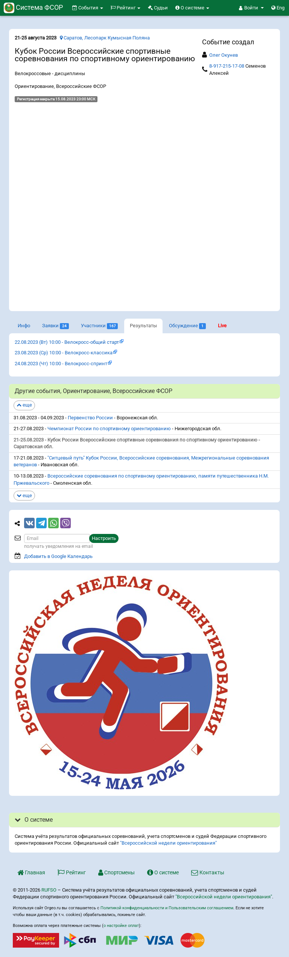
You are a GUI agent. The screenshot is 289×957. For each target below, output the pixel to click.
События (87, 8)
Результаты (143, 325)
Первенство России (90, 417)
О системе (192, 8)
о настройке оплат (121, 925)
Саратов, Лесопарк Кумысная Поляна (105, 38)
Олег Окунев (223, 55)
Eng (277, 8)
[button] (251, 8)
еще (24, 405)
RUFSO (48, 890)
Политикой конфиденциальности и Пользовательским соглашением (166, 908)
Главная (31, 872)
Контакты (207, 872)
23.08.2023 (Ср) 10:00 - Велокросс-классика (64, 352)
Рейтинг (125, 8)
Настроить (104, 538)
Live (222, 325)
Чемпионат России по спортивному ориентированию (109, 428)
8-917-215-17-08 (226, 66)
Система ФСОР (33, 7)
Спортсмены (116, 872)
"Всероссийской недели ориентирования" (168, 843)
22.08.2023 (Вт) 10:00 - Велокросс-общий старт (67, 342)
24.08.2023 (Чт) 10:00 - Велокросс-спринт (61, 363)
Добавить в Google (58, 556)
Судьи (158, 8)
